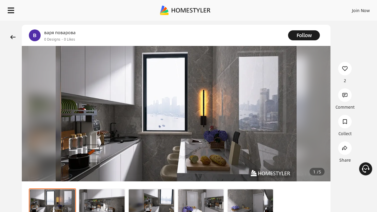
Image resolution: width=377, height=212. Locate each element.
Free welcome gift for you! (254, 25)
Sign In (268, 9)
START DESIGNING (348, 9)
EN (310, 9)
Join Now (290, 9)
